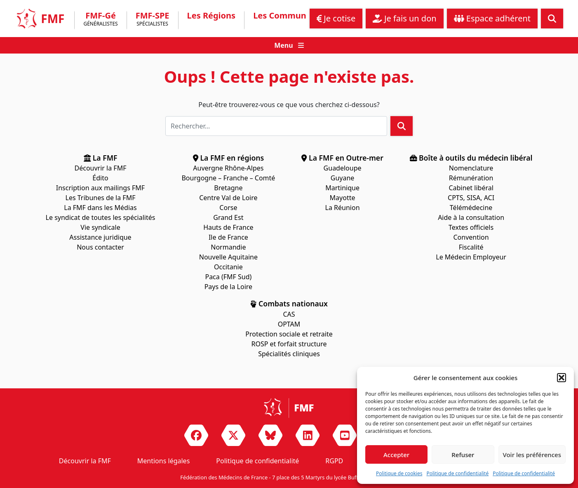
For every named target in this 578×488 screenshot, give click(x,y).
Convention (471, 237)
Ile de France (228, 237)
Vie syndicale (100, 227)
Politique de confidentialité (457, 473)
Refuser (462, 455)
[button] (561, 378)
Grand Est (228, 217)
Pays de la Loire (228, 286)
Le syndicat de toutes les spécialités (100, 217)
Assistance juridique (100, 237)
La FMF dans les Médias (100, 207)
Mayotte (342, 197)
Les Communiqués (290, 15)
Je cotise (336, 18)
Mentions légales (163, 460)
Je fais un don (404, 18)
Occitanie (228, 266)
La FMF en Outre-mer (342, 158)
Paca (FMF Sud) (228, 276)
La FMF (100, 158)
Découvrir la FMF (101, 168)
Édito (100, 177)
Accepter (396, 455)
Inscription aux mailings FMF (100, 187)
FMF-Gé (100, 20)
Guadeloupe (343, 168)
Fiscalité (471, 247)
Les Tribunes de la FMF (101, 197)
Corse (228, 207)
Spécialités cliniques (289, 353)
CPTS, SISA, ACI (471, 197)
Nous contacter (100, 247)
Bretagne (228, 187)
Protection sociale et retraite (288, 334)
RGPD (334, 460)
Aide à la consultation (471, 217)
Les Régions (211, 15)
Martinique (342, 187)
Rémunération (471, 177)
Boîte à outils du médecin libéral (471, 158)
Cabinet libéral (471, 187)
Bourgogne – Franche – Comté (228, 177)
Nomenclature (471, 168)
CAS (289, 314)
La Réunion (342, 207)
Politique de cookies (399, 473)
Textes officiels (471, 227)
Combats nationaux (289, 303)
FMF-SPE (152, 20)
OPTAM (289, 324)
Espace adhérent (492, 18)
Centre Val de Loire (228, 197)
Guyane (343, 177)
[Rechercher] (276, 126)
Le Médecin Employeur (471, 257)
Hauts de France (228, 227)
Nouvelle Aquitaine (228, 257)
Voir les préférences (532, 455)
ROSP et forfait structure (289, 343)
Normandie (228, 247)
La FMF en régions (228, 158)
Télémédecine (471, 207)
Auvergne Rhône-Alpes (228, 168)
